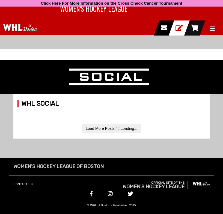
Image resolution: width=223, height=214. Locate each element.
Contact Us (22, 184)
